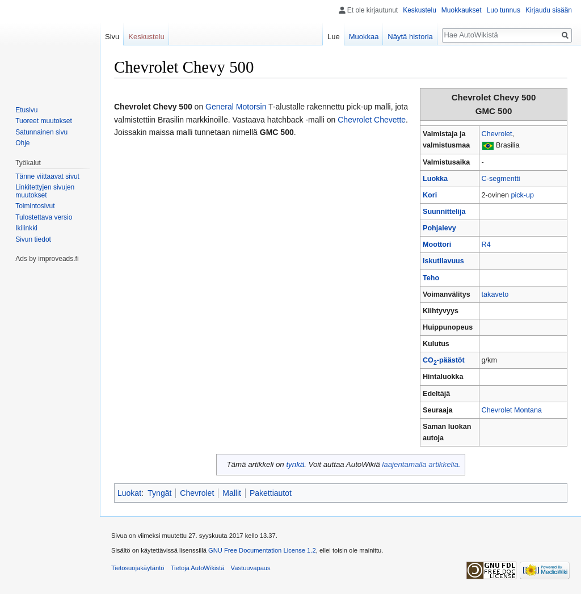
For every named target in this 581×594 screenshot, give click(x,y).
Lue (333, 36)
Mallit (231, 493)
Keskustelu (419, 10)
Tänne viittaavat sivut (47, 176)
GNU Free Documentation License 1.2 (262, 550)
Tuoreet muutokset (43, 121)
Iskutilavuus (443, 261)
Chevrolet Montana (512, 410)
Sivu (112, 36)
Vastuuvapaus (251, 567)
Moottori (437, 244)
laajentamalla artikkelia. (421, 464)
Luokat (129, 493)
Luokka (435, 179)
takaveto (495, 294)
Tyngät (159, 493)
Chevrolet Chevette (372, 119)
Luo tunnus (503, 10)
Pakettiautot (271, 493)
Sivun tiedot (33, 239)
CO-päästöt (444, 360)
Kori (430, 195)
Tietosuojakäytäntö (138, 567)
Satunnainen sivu (41, 132)
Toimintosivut (34, 206)
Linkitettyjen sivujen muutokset (44, 191)
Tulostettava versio (43, 217)
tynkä (295, 464)
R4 (486, 244)
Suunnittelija (444, 212)
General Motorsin (235, 106)
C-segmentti (501, 179)
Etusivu (26, 110)
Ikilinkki (26, 228)
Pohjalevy (439, 228)
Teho (431, 278)
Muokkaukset (461, 10)
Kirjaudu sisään (548, 10)
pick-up (522, 195)
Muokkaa (364, 36)
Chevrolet (497, 134)
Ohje (22, 143)
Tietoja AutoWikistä (198, 567)
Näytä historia (410, 36)
